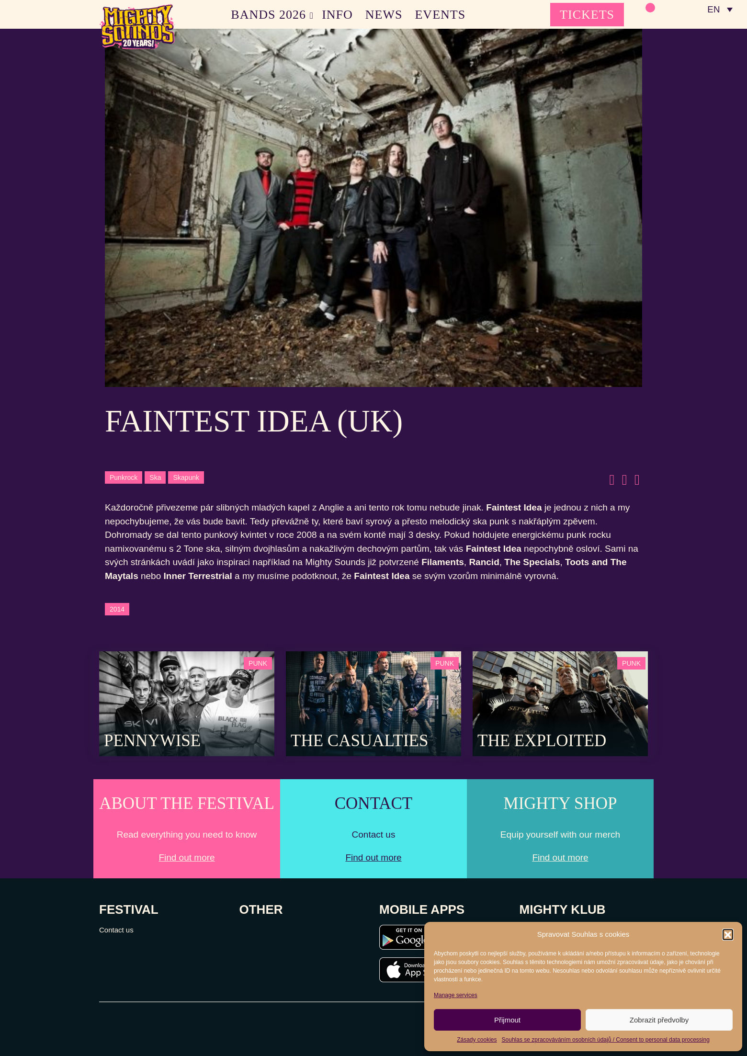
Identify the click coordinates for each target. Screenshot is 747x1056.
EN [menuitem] (713, 10)
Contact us (116, 930)
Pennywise (152, 740)
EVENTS (440, 15)
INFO (337, 15)
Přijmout (507, 1020)
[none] (719, 9)
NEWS (384, 15)
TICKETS (587, 15)
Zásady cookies (477, 1039)
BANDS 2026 (268, 15)
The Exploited (541, 740)
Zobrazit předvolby (659, 1020)
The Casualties (359, 740)
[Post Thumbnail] (186, 703)
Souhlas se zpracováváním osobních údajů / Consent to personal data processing (606, 1039)
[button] (728, 934)
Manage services (455, 995)
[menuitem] (719, 9)
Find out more (186, 857)
